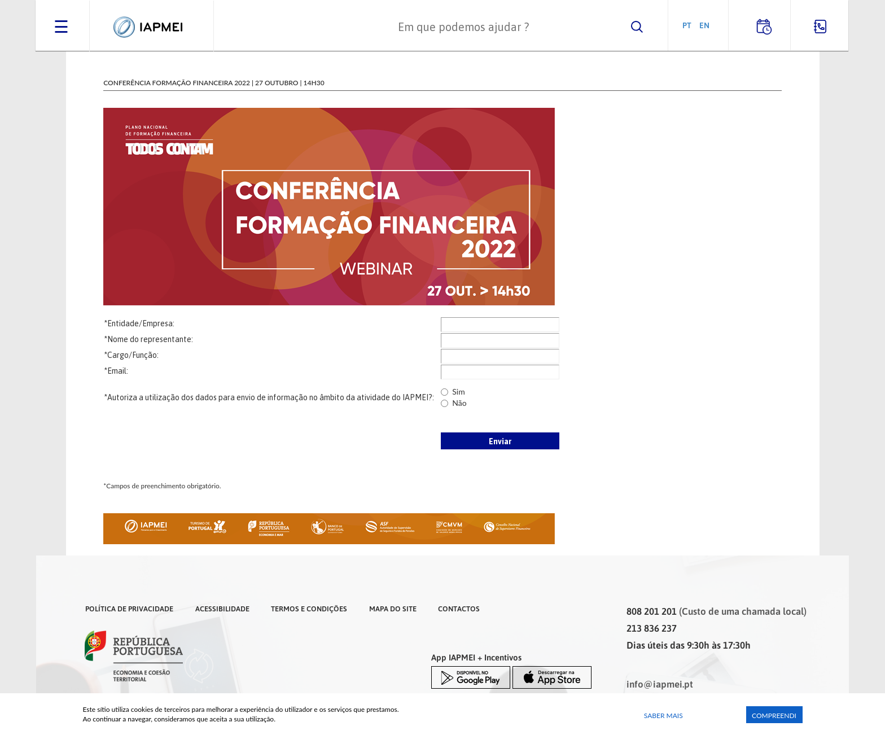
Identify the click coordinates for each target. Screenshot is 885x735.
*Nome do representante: (148, 339)
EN (704, 25)
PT (686, 25)
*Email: (116, 370)
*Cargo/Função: (131, 355)
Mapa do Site (393, 608)
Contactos (459, 608)
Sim (458, 391)
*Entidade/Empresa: (139, 323)
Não (459, 403)
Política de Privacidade (129, 608)
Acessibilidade (222, 608)
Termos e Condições (309, 608)
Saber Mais (663, 715)
